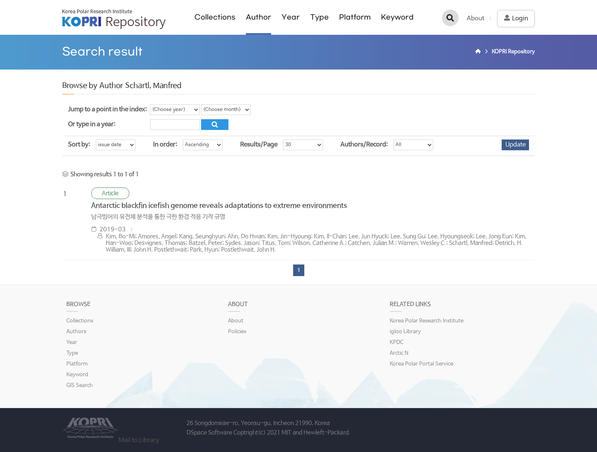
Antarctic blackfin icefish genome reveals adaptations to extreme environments (219, 206)
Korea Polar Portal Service (421, 364)
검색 (450, 18)
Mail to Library (139, 440)
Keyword (397, 17)
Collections (214, 17)
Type (319, 17)
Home (479, 52)
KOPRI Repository (113, 19)
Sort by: (79, 144)
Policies (237, 332)
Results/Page (258, 144)
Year (291, 17)
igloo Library (405, 332)
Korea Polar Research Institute (427, 321)
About (475, 18)
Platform (355, 17)
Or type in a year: (91, 124)
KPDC (396, 342)
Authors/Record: (364, 144)
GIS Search (79, 385)
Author (258, 17)
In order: (165, 144)
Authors (76, 332)
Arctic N (399, 353)
